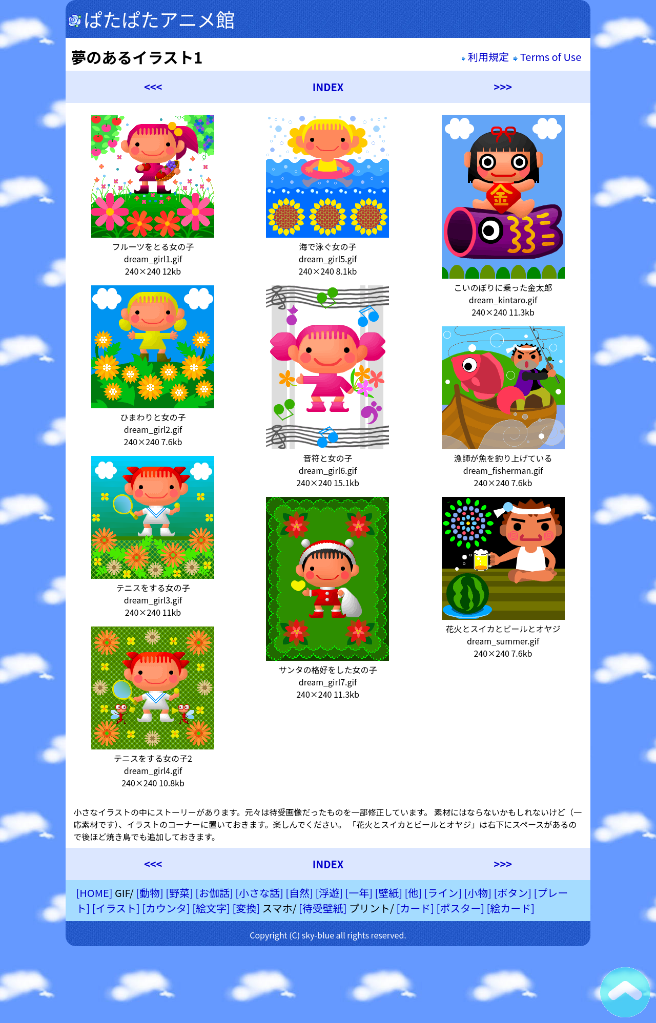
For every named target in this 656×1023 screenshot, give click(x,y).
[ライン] (443, 892)
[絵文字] (211, 908)
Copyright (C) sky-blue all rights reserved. (328, 935)
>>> (503, 86)
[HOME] (94, 892)
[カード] (415, 908)
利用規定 (484, 56)
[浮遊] (329, 892)
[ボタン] (512, 892)
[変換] (246, 908)
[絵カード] (510, 908)
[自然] (299, 892)
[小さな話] (259, 892)
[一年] (359, 892)
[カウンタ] (166, 908)
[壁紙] (388, 892)
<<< (153, 86)
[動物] (149, 892)
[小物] (477, 892)
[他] (413, 892)
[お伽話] (214, 892)
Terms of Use (548, 56)
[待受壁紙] (323, 908)
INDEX (328, 86)
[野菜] (179, 892)
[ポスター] (460, 908)
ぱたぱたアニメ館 (151, 19)
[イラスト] (116, 908)
